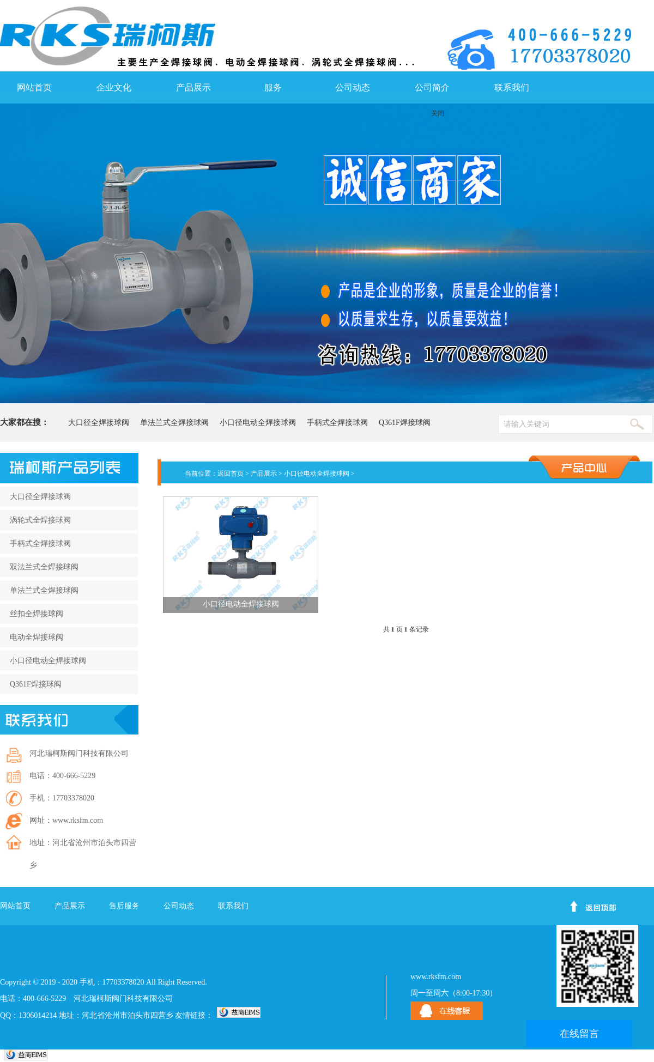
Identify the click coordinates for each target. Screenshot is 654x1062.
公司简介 (432, 87)
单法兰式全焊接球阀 (174, 422)
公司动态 (352, 87)
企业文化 (113, 87)
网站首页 (34, 87)
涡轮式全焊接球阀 (40, 520)
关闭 (437, 113)
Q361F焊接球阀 (405, 422)
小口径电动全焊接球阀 (258, 422)
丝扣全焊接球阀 (36, 614)
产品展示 (193, 87)
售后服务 (124, 906)
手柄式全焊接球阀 (337, 422)
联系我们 (511, 87)
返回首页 (230, 473)
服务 (273, 87)
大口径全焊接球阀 (98, 422)
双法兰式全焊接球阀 (44, 567)
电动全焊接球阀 (36, 637)
